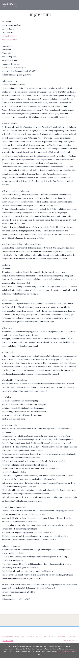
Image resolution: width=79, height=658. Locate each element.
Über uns (19, 637)
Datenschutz (70, 640)
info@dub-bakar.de (9, 39)
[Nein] (76, 650)
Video (52, 637)
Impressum (8, 640)
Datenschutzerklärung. (66, 651)
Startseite (7, 637)
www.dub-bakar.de (9, 36)
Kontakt (72, 637)
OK (39, 654)
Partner (61, 637)
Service (30, 637)
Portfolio (41, 637)
